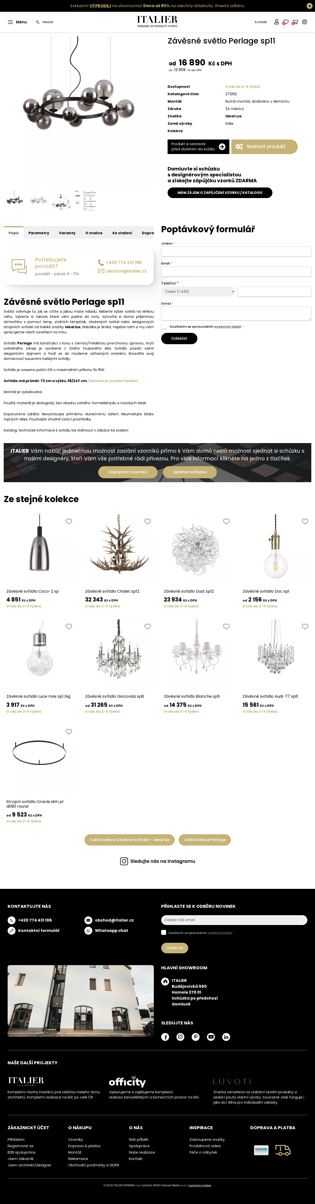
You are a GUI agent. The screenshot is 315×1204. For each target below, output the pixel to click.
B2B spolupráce (21, 1152)
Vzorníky (75, 1139)
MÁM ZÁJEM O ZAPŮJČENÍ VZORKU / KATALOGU (220, 192)
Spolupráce (139, 1145)
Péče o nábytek (203, 1152)
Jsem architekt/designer (29, 1165)
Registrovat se (20, 1145)
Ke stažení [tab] (122, 233)
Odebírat (174, 947)
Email (166, 263)
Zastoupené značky (207, 1139)
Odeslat (179, 338)
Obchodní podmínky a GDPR (93, 1165)
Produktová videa (205, 1145)
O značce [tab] (94, 233)
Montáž (74, 1152)
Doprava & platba (84, 1145)
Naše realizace (142, 1152)
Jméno (168, 243)
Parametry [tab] (39, 233)
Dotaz (167, 303)
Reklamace (78, 1158)
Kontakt (261, 22)
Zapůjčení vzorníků (128, 472)
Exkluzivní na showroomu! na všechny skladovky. (142, 6)
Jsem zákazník (20, 1158)
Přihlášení (16, 1139)
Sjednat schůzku (189, 472)
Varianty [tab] (67, 233)
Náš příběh (138, 1139)
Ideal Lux (233, 116)
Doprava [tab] (150, 233)
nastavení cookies (199, 1185)
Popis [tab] (14, 233)
